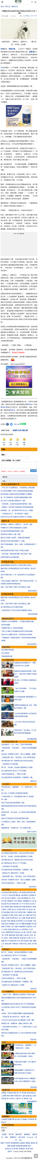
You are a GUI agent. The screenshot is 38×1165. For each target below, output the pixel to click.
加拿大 (16, 916)
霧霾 (23, 925)
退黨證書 (19, 1147)
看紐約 (33, 1144)
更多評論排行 (32, 592)
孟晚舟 (7, 908)
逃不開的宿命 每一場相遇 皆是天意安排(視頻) (17, 762)
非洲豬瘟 (11, 925)
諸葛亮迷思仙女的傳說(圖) (10, 558)
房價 (2, 925)
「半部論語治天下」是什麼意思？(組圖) (14, 515)
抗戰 (21, 939)
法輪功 (16, 927)
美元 (34, 916)
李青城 (3, 1099)
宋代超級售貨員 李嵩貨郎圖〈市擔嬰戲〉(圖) (17, 778)
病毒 (33, 893)
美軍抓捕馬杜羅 (6, 657)
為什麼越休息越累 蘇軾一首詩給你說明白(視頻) (17, 854)
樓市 (32, 919)
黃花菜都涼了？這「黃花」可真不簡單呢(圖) (16, 745)
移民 (34, 933)
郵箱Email (4, 1128)
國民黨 (17, 896)
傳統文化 (15, 6)
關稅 (11, 908)
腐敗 (8, 913)
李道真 (24, 1094)
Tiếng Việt (22, 1152)
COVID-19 (4, 896)
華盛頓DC (22, 1150)
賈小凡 (19, 1094)
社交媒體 (4, 916)
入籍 (24, 936)
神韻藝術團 (15, 1144)
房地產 (28, 919)
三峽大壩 (20, 899)
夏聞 (4, 1097)
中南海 (19, 910)
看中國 (23, 913)
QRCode (16, 424)
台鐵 (22, 896)
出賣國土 (13, 899)
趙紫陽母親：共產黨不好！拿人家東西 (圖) (16, 829)
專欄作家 (6, 1091)
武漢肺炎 (14, 893)
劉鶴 (34, 908)
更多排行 (33, 1040)
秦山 (31, 1097)
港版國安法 (27, 902)
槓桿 (31, 916)
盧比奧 (29, 893)
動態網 (25, 1147)
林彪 (11, 942)
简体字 (10, 1152)
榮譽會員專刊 (8, 620)
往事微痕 (9, 902)
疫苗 (4, 905)
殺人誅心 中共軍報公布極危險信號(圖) (14, 794)
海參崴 (12, 922)
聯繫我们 (13, 1138)
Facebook (30, 1138)
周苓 (8, 1097)
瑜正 (13, 1099)
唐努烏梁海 (12, 930)
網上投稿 (22, 1138)
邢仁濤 (8, 1099)
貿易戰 (31, 896)
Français (16, 1152)
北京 (25, 922)
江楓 (16, 1099)
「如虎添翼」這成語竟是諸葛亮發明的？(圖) (16, 505)
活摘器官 (29, 927)
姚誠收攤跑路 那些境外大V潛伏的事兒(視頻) (16, 566)
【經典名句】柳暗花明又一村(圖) (12, 874)
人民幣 (7, 919)
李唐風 (16, 1097)
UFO (20, 905)
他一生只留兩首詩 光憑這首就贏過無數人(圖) (16, 498)
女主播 (23, 933)
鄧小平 (7, 942)
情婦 (4, 913)
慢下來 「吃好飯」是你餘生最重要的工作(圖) (17, 768)
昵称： (4, 455)
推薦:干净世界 (5, 1144)
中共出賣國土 (18, 902)
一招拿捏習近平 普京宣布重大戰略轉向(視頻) (16, 611)
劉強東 (30, 922)
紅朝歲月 (24, 1120)
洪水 (33, 899)
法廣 (34, 913)
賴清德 (24, 893)
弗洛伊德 (15, 905)
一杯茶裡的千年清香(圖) (9, 765)
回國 (21, 936)
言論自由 (17, 933)
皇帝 (22, 942)
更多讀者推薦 (32, 615)
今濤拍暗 (9, 1094)
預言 (17, 945)
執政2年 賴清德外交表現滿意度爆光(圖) (15, 819)
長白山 (18, 930)
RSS (20, 1141)
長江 (30, 899)
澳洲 (10, 939)
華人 (31, 933)
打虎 (15, 913)
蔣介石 (31, 939)
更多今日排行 (32, 833)
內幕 (23, 910)
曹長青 (26, 1099)
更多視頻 (33, 1088)
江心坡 (30, 930)
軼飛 (32, 1094)
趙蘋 (27, 1097)
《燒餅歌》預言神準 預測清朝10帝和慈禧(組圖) (17, 508)
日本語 (29, 1152)
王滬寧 (3, 910)
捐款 (6, 1138)
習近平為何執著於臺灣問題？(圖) (12, 804)
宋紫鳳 (3, 1094)
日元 (20, 919)
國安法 (26, 896)
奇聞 (21, 945)
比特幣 (12, 919)
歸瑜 (28, 1094)
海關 (10, 936)
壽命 (29, 945)
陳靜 (12, 1097)
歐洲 (27, 1150)
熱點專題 (6, 648)
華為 (27, 905)
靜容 (34, 1097)
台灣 (17, 922)
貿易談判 (29, 908)
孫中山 (25, 939)
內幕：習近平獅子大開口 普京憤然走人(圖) (15, 588)
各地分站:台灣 (10, 1150)
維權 (2, 927)
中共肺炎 (4, 893)
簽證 (17, 936)
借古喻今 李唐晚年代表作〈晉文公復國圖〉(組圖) (18, 755)
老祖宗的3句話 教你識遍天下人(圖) (13, 542)
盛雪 (24, 1097)
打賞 (27, 16)
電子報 (11, 1135)
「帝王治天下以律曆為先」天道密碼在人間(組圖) (18, 489)
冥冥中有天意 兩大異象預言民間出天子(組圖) (16, 518)
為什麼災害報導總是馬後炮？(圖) (12, 532)
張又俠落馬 (5, 654)
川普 (20, 893)
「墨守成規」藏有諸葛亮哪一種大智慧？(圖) (16, 555)
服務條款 (27, 1135)
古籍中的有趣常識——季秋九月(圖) (13, 775)
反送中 (31, 910)
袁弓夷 (3, 902)
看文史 (7, 6)
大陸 (16, 925)
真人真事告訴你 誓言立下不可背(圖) (13, 772)
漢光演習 (12, 896)
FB (9, 916)
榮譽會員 (29, 404)
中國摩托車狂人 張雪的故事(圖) (12, 629)
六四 (32, 902)
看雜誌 (28, 1144)
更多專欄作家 (32, 1102)
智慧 (6, 945)
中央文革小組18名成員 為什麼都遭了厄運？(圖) (17, 1021)
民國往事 (11, 1120)
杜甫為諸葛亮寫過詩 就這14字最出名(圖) (15, 551)
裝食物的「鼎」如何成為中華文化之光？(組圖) (17, 511)
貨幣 (2, 919)
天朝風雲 (4, 1120)
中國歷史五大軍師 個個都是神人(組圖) (14, 529)
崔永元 (14, 910)
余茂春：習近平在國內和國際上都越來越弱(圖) (17, 1014)
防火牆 (34, 925)
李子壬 (21, 1099)
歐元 (16, 919)
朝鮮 (11, 916)
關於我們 (19, 1135)
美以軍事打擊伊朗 (7, 651)
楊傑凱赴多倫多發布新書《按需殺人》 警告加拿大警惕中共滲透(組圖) (25, 675)
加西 (31, 1150)
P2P (20, 925)
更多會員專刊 (32, 645)
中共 (23, 905)
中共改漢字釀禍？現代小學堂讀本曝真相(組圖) (17, 492)
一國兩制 (29, 913)
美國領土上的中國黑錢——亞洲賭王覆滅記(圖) (17, 622)
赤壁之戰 (12, 49)
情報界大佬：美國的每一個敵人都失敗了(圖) (16, 1024)
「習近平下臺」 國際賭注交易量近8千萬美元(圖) (18, 995)
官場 (19, 913)
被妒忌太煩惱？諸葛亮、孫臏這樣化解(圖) (15, 539)
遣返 (13, 936)
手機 (13, 945)
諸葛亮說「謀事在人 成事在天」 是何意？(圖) (16, 525)
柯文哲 (9, 905)
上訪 (12, 927)
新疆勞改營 (10, 933)
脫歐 (20, 916)
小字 (35, 16)
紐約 (17, 1150)
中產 (8, 922)
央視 (27, 933)
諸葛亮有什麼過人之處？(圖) (11, 535)
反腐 (12, 913)
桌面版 (4, 1135)
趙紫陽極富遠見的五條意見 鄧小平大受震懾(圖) (17, 1005)
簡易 (14, 1094)
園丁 (20, 1097)
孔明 (2, 49)
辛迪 (30, 1099)
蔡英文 (21, 922)
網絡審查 (22, 927)
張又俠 (7, 899)
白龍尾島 (24, 930)
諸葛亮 (31, 52)
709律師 (7, 927)
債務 (27, 916)
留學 (6, 936)
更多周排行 (33, 888)
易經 (31, 942)
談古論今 (18, 1120)
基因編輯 (28, 925)
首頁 (2, 6)
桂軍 (17, 939)
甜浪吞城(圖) (5, 626)
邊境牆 (16, 908)
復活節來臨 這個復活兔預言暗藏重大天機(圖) (16, 495)
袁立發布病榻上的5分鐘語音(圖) (12, 608)
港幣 (23, 919)
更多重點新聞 (32, 740)
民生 (32, 936)
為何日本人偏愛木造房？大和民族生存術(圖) (16, 635)
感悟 (10, 945)
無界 (29, 1147)
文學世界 (31, 1120)
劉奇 (15, 942)
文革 (33, 945)
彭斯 (20, 908)
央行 (24, 916)
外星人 (25, 945)
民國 (14, 939)
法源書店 (22, 1144)
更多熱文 (33, 990)
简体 (32, 2)
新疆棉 (25, 899)
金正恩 (31, 905)
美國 (23, 908)
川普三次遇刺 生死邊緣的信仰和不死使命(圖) (17, 632)
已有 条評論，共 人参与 (10, 460)
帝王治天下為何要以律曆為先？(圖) (13, 502)
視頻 (4, 1043)
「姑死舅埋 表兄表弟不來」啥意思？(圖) (15, 1018)
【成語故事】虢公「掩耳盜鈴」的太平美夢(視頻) (18, 758)
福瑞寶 (13, 1147)
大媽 (34, 922)
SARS (3, 933)
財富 (4, 922)
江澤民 (8, 910)
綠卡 (28, 936)
